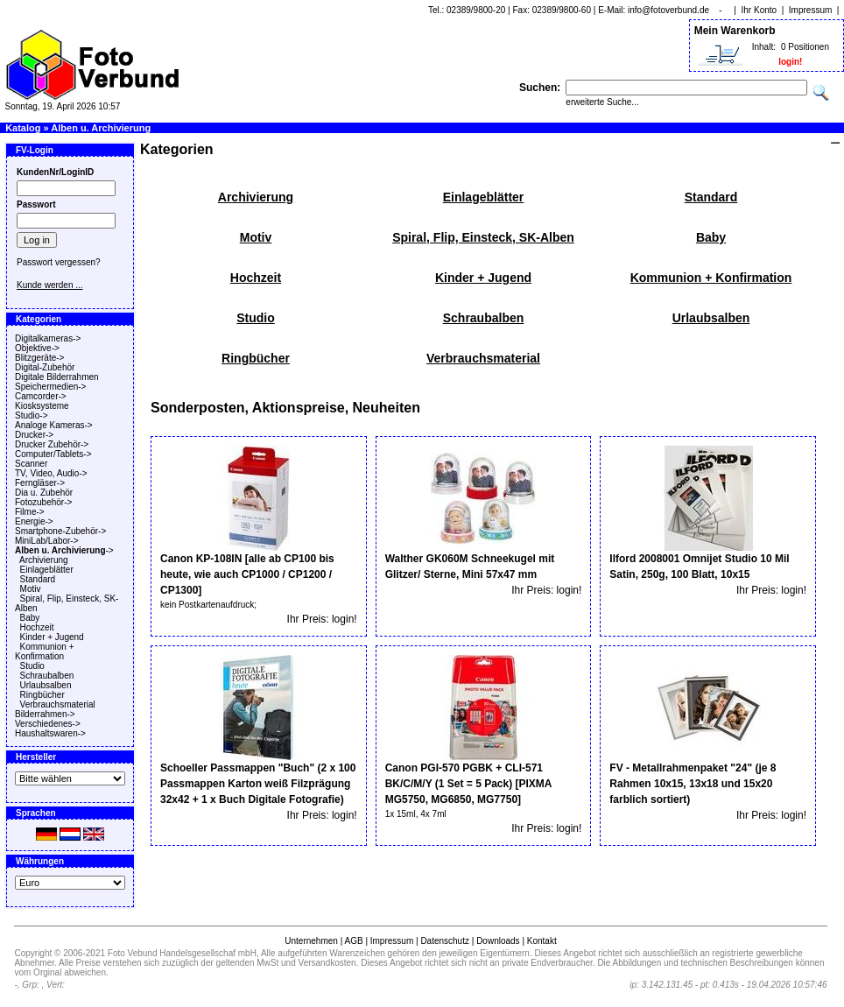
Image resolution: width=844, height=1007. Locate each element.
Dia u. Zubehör (44, 492)
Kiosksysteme (42, 406)
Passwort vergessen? (59, 262)
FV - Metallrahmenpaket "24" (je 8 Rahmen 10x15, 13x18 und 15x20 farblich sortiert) (692, 784)
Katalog (22, 128)
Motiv (30, 589)
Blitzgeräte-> (39, 358)
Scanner (31, 463)
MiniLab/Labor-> (47, 541)
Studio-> (31, 415)
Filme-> (30, 512)
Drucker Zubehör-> (51, 444)
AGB (353, 941)
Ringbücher (42, 695)
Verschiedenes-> (48, 724)
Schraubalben (47, 675)
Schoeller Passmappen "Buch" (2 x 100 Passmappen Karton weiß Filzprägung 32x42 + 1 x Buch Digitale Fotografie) (257, 784)
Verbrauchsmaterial (57, 704)
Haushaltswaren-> (50, 733)
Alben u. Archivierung (101, 128)
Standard (38, 579)
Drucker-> (34, 435)
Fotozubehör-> (43, 502)
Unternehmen (311, 941)
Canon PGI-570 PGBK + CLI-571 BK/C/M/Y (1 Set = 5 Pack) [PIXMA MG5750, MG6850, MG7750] (468, 784)
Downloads (497, 941)
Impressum (810, 10)
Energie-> (34, 521)
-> (64, 550)
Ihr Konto (759, 10)
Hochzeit (37, 627)
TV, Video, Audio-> (51, 473)
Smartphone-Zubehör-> (60, 531)
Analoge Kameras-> (54, 425)
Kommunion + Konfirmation (44, 651)
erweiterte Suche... (602, 102)
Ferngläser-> (40, 483)
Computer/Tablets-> (53, 454)
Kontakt (542, 941)
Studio (32, 666)
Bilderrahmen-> (45, 714)
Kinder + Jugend (52, 637)
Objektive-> (37, 348)
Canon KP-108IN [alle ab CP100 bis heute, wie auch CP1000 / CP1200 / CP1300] (247, 574)
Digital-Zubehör (44, 367)
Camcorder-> (41, 396)
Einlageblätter (47, 569)
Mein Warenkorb (735, 31)
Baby (30, 618)
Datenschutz (444, 941)
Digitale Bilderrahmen (57, 377)
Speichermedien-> (50, 386)
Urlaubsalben (46, 685)
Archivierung (43, 560)
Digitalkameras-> (48, 338)
